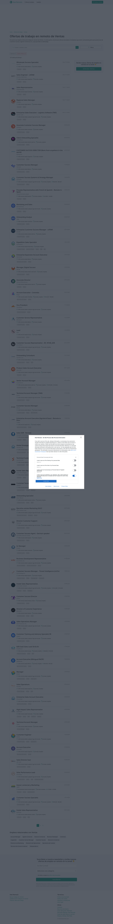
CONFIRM (46, 481)
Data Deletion (48, 486)
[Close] (81, 437)
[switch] (74, 460)
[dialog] (56, 462)
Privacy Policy (64, 486)
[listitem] (56, 457)
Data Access (56, 486)
